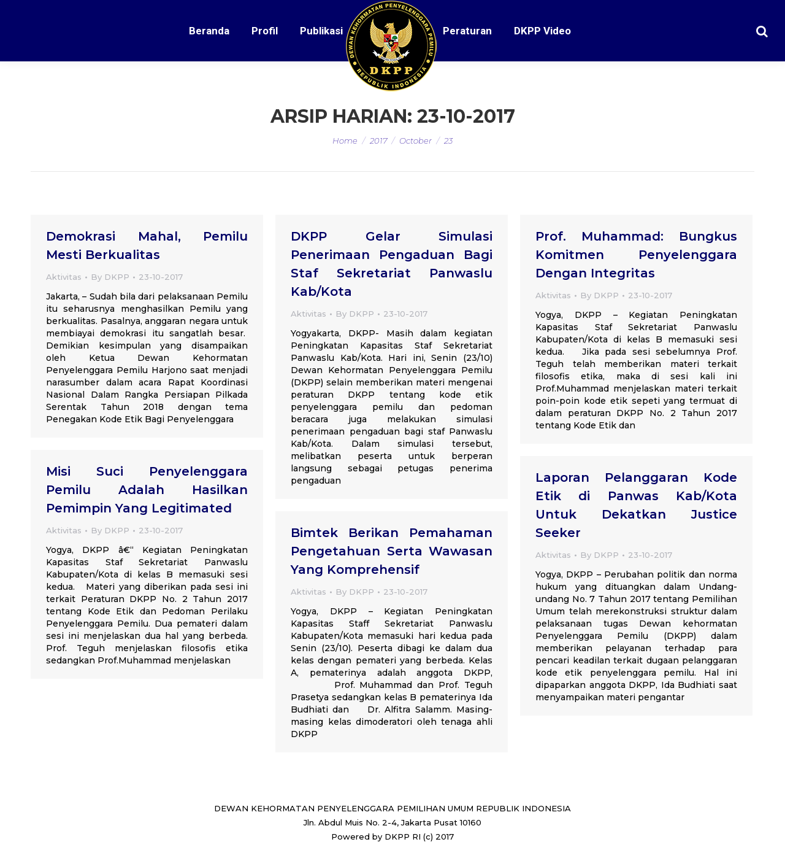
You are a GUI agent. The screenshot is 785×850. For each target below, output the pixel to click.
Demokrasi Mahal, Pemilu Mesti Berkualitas (147, 245)
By (110, 277)
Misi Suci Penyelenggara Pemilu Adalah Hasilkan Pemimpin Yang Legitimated (147, 490)
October (415, 140)
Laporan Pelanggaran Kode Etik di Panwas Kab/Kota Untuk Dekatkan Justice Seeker (636, 505)
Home (345, 140)
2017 (378, 140)
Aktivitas (64, 277)
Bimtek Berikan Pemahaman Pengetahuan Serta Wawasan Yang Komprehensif (391, 551)
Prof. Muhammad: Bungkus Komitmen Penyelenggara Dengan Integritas (636, 254)
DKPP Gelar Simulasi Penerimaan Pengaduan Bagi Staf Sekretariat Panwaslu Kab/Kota (391, 264)
